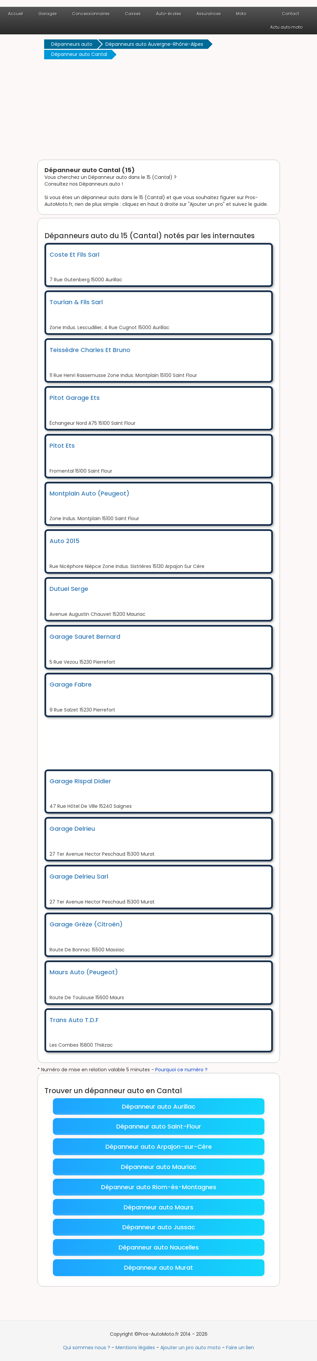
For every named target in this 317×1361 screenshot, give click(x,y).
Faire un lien (240, 1347)
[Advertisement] (158, 111)
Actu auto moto (286, 27)
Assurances (208, 14)
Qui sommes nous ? (86, 1347)
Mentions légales (135, 1347)
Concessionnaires (91, 14)
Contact (290, 14)
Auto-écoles (168, 14)
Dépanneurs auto (71, 44)
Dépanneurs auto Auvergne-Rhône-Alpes (154, 44)
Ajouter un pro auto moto (190, 1347)
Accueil (15, 14)
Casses (133, 14)
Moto (241, 14)
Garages (47, 14)
